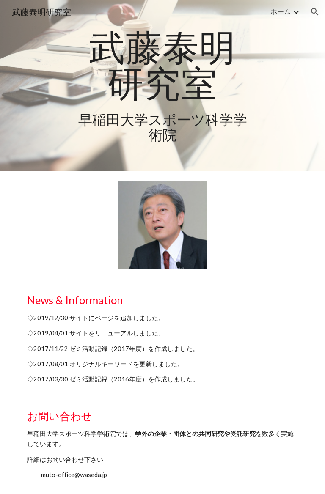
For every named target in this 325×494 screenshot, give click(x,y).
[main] (162, 85)
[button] (315, 12)
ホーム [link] (280, 11)
